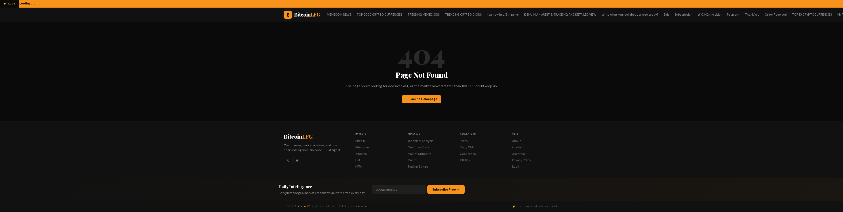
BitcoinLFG (302, 206)
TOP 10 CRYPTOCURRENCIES (812, 15)
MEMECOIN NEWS (339, 15)
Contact (518, 147)
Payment (733, 15)
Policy (464, 141)
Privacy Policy (521, 160)
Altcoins (361, 154)
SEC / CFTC (468, 147)
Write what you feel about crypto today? (630, 15)
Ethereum (362, 147)
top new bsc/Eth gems (503, 15)
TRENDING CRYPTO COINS (463, 15)
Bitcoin (298, 136)
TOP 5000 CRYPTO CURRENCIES (379, 15)
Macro (412, 160)
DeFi (358, 160)
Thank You (752, 15)
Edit (666, 15)
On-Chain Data (418, 147)
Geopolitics (468, 154)
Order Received (776, 15)
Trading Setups (418, 166)
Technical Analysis (420, 141)
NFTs (358, 166)
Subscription (683, 15)
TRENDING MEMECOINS (424, 15)
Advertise (519, 154)
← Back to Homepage (421, 99)
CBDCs (465, 160)
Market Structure (420, 154)
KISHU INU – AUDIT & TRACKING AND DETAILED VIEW (560, 15)
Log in (516, 166)
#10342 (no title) (710, 15)
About (516, 141)
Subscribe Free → (446, 189)
